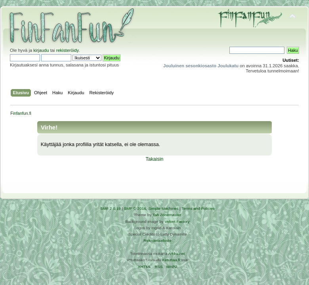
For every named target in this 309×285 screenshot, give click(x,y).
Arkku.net (176, 253)
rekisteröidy (67, 50)
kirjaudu (41, 50)
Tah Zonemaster (167, 215)
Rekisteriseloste (157, 240)
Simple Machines (163, 208)
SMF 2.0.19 (110, 208)
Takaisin (154, 159)
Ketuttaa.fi (171, 260)
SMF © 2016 (135, 208)
